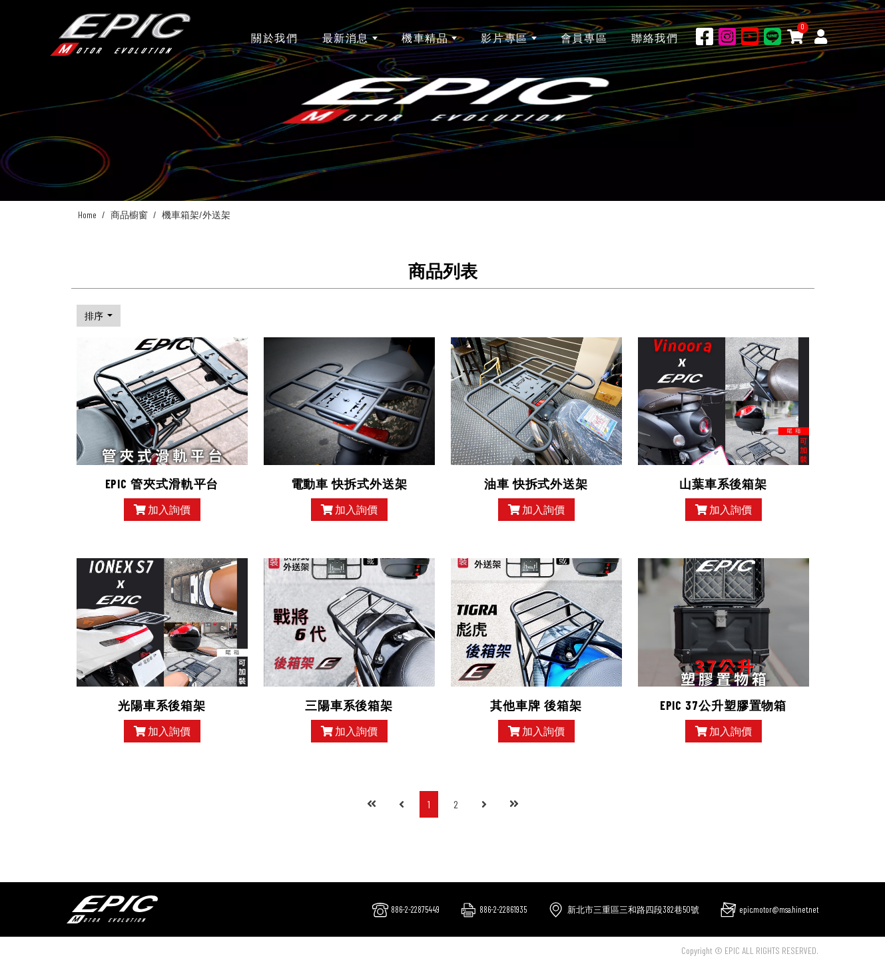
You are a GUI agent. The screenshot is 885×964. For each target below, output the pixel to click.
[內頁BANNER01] (442, 100)
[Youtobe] (749, 36)
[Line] (772, 36)
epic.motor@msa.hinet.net (778, 909)
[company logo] (112, 907)
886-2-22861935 (503, 909)
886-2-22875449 (415, 909)
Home (87, 214)
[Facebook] (704, 36)
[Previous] (401, 804)
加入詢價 (162, 509)
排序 (95, 315)
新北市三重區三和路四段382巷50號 (633, 909)
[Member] (820, 36)
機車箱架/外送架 (196, 214)
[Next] (484, 804)
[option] (442, 100)
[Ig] (727, 36)
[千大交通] (120, 34)
